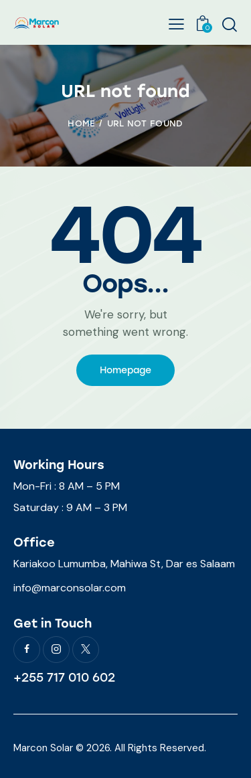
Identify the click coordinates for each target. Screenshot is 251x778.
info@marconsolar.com (69, 588)
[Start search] (229, 24)
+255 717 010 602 (64, 677)
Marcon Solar (43, 748)
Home (81, 123)
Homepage (125, 370)
